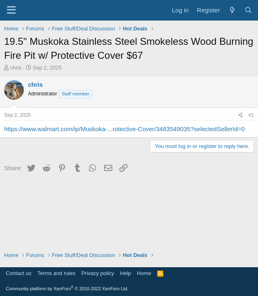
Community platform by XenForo (67, 288)
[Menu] (11, 10)
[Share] (240, 115)
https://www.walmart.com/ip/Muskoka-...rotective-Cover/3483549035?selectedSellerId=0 (124, 128)
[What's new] (232, 10)
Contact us (18, 273)
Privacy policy (97, 273)
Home (144, 273)
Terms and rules (56, 273)
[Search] (248, 10)
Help (125, 273)
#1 (251, 115)
